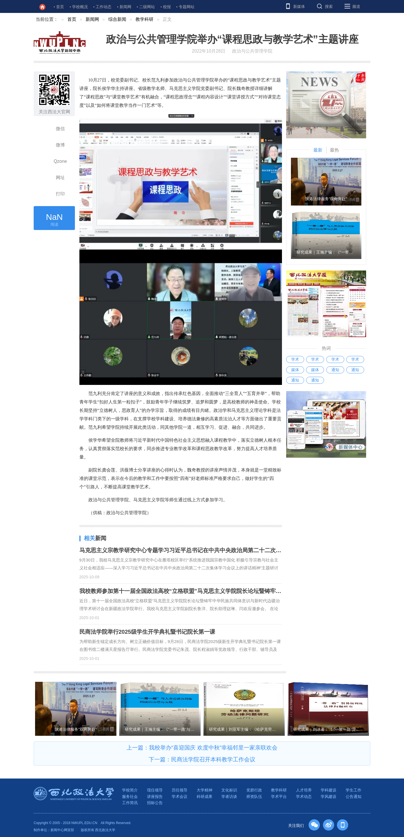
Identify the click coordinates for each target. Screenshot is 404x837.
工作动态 (103, 6)
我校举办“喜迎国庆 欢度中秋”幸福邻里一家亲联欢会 (213, 747)
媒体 (295, 369)
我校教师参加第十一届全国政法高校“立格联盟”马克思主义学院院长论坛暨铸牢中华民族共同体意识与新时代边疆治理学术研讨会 (239, 591)
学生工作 (353, 790)
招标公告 (155, 802)
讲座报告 (155, 796)
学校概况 (80, 6)
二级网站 (147, 6)
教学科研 (144, 19)
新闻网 (125, 6)
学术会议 (179, 796)
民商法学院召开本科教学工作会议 (213, 759)
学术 (295, 359)
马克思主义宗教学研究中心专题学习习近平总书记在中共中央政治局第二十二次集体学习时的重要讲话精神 (211, 550)
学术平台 (279, 796)
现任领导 (155, 790)
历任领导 (179, 790)
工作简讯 (130, 802)
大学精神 (204, 790)
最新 (317, 150)
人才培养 (304, 790)
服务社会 (130, 796)
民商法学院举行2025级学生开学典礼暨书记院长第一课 (147, 632)
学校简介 (130, 790)
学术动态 (304, 796)
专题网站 (186, 6)
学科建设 (328, 790)
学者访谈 (229, 796)
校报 (167, 6)
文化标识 (229, 790)
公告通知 (353, 796)
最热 (334, 150)
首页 (60, 6)
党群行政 (254, 790)
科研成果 (204, 796)
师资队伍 (254, 796)
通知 (335, 369)
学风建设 (328, 796)
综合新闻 (117, 19)
